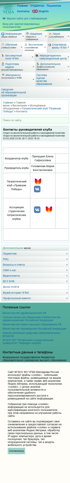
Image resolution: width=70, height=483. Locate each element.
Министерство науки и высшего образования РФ (32, 324)
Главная (22, 5)
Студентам (37, 5)
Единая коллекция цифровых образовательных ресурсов (31, 334)
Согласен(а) (16, 450)
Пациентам (54, 5)
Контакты (23, 11)
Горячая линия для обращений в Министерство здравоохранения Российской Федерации (32, 319)
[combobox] (35, 120)
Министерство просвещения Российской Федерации (34, 328)
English (40, 11)
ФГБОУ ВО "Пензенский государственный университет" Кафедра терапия (28, 341)
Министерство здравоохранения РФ (24, 312)
